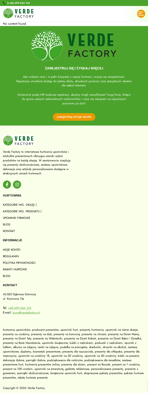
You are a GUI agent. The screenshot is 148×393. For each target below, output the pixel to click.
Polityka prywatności (19, 263)
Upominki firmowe (16, 218)
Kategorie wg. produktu (21, 211)
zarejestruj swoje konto (74, 117)
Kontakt (9, 231)
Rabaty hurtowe (15, 269)
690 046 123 (18, 3)
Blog (6, 224)
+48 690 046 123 (19, 308)
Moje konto (11, 250)
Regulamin (11, 256)
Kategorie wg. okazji (19, 205)
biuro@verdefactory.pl (26, 312)
